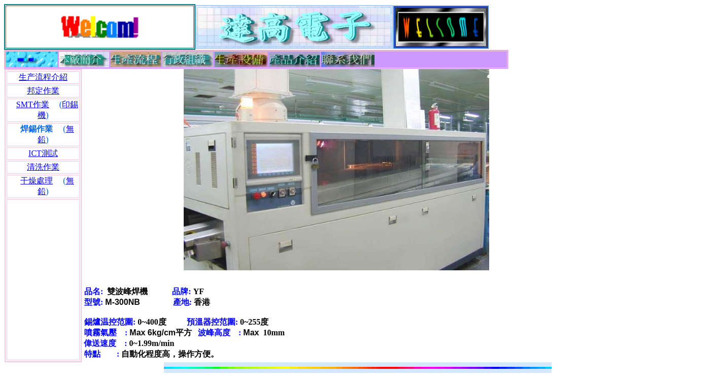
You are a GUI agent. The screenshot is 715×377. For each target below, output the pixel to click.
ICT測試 (43, 153)
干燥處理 (36, 180)
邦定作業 (43, 90)
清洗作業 (43, 167)
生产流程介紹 (43, 77)
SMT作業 (32, 104)
